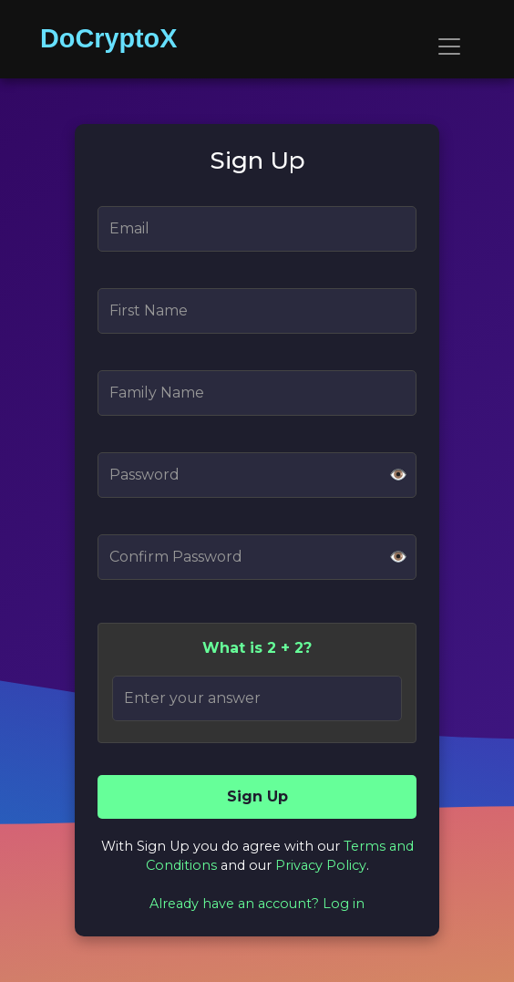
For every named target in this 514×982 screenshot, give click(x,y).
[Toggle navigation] (449, 46)
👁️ (398, 474)
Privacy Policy (320, 865)
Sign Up (257, 796)
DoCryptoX (108, 38)
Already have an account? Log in (257, 903)
